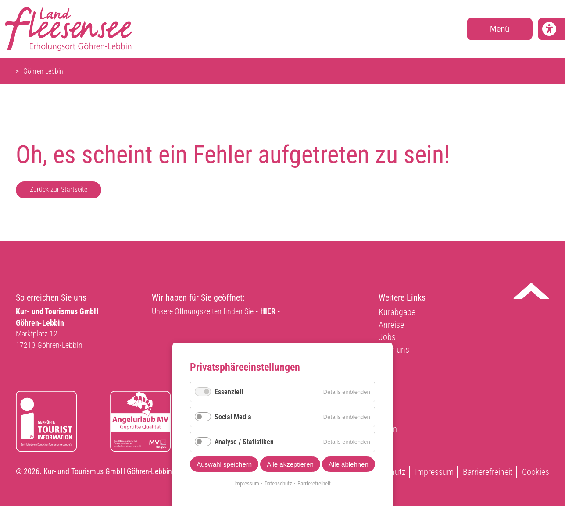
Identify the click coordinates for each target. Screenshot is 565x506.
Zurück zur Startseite (58, 189)
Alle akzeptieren (290, 464)
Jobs (387, 337)
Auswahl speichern (224, 464)
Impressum (434, 472)
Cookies (535, 472)
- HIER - (267, 311)
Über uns (394, 349)
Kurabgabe (397, 312)
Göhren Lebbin (43, 71)
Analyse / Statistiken (244, 442)
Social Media (233, 417)
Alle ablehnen (348, 464)
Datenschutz (278, 483)
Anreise (391, 324)
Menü (499, 29)
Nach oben (531, 291)
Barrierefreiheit (488, 472)
